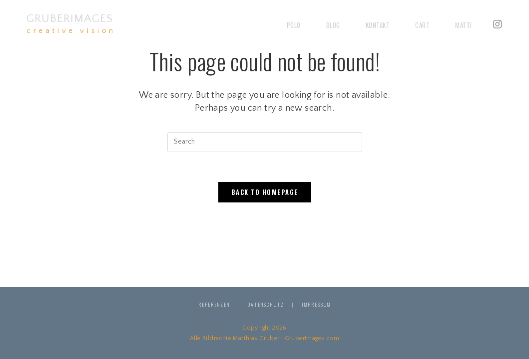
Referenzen (214, 304)
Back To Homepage (264, 192)
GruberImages (71, 23)
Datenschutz (265, 304)
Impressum (316, 304)
